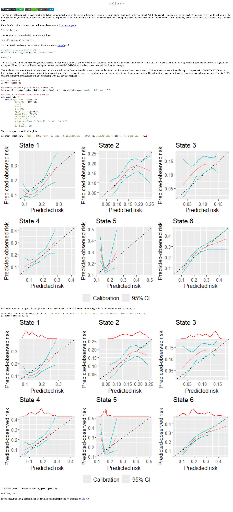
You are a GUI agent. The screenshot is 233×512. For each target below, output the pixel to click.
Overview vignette (67, 26)
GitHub (61, 46)
